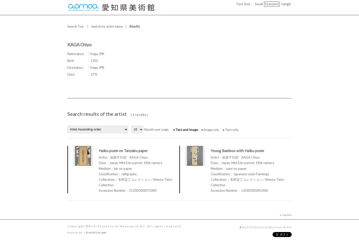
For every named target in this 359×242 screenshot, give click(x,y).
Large (286, 3)
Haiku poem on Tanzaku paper (123, 150)
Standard (272, 4)
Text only (232, 130)
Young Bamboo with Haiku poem (237, 150)
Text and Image (186, 130)
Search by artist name (107, 26)
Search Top (75, 26)
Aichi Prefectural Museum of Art (267, 227)
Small (259, 4)
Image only (211, 130)
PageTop (287, 214)
